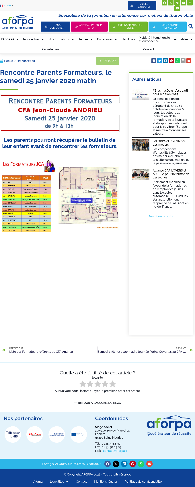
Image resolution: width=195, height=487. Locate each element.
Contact (148, 49)
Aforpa (38, 481)
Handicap (128, 39)
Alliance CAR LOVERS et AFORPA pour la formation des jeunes (171, 174)
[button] (153, 60)
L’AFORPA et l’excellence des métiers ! (169, 142)
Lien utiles (59, 481)
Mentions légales (106, 481)
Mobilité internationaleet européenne (154, 39)
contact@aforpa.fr (115, 451)
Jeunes (86, 39)
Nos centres (33, 39)
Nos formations (61, 39)
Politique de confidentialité (143, 481)
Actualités (183, 39)
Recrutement (51, 49)
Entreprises (107, 39)
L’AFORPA (10, 39)
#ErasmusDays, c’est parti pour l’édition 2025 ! (170, 92)
